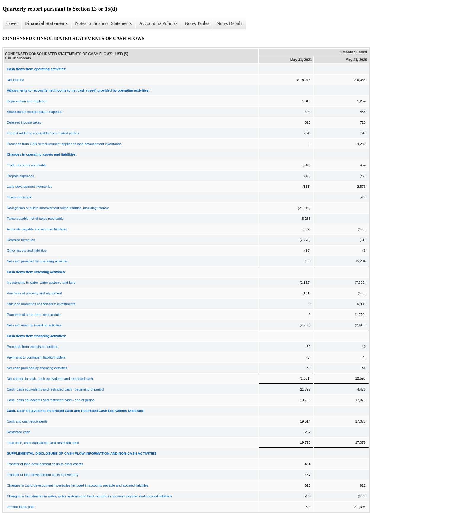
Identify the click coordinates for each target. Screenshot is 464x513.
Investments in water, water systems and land (41, 282)
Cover (12, 23)
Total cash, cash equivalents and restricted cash (43, 443)
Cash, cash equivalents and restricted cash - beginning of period (55, 389)
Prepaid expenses (20, 176)
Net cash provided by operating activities (37, 261)
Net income (15, 80)
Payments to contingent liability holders (36, 357)
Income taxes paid (20, 507)
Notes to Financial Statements (103, 23)
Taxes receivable (19, 197)
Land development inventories (29, 186)
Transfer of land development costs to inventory (42, 475)
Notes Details (229, 23)
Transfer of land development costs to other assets (45, 464)
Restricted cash (18, 432)
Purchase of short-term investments (34, 314)
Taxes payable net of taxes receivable (35, 218)
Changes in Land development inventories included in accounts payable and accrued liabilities (78, 485)
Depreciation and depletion (27, 101)
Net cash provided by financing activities (37, 368)
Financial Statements (46, 23)
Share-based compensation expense (34, 112)
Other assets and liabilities (26, 250)
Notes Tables (197, 23)
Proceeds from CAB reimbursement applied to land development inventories (64, 144)
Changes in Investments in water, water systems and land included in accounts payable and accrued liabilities (89, 496)
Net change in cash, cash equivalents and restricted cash (50, 378)
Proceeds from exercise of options (32, 346)
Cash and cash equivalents (27, 421)
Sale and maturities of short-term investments (41, 304)
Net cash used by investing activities (34, 325)
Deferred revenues (21, 240)
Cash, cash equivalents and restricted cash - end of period (51, 400)
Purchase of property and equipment (34, 293)
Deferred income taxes (24, 122)
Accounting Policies (158, 23)
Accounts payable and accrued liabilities (37, 229)
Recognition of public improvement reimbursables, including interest (58, 208)
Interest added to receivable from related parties (43, 133)
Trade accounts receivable (26, 165)
